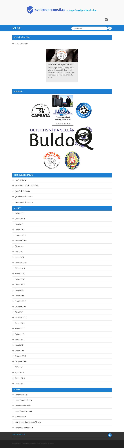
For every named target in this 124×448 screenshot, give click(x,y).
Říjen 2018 (19, 246)
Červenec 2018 (20, 263)
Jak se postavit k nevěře (24, 202)
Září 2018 (18, 252)
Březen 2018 (20, 285)
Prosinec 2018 (20, 235)
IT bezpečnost (20, 417)
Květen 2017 (19, 328)
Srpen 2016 (19, 372)
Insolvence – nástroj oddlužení (27, 185)
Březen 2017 (20, 339)
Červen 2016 (20, 378)
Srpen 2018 (19, 257)
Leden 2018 (19, 296)
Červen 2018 (20, 268)
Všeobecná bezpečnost (24, 428)
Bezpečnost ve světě (23, 406)
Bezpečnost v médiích (23, 400)
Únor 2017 (19, 345)
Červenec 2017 (20, 317)
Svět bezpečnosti (18, 434)
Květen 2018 (19, 274)
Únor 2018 (19, 290)
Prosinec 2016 (20, 356)
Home (15, 44)
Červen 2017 (20, 323)
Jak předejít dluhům (22, 191)
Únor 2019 (19, 224)
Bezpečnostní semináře (24, 411)
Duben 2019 (19, 213)
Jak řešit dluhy (20, 180)
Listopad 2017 (20, 307)
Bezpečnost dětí (21, 395)
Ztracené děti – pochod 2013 (61, 64)
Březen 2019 (20, 219)
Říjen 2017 (19, 312)
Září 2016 (18, 367)
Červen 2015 (20, 383)
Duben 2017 (19, 334)
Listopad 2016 (20, 361)
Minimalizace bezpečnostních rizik (28, 422)
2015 (22, 44)
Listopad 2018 (20, 241)
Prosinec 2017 (20, 301)
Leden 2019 (19, 230)
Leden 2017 (19, 350)
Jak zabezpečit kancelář (24, 196)
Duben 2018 (19, 279)
